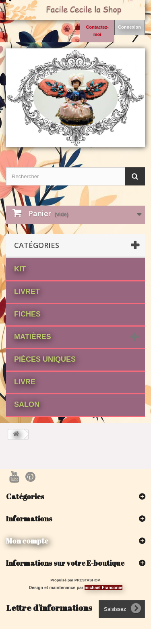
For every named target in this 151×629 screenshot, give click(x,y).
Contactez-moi (97, 31)
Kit (20, 269)
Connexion (129, 27)
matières (32, 336)
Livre (24, 381)
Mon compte (27, 541)
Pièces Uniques (45, 359)
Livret (27, 291)
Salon (26, 404)
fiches (27, 314)
